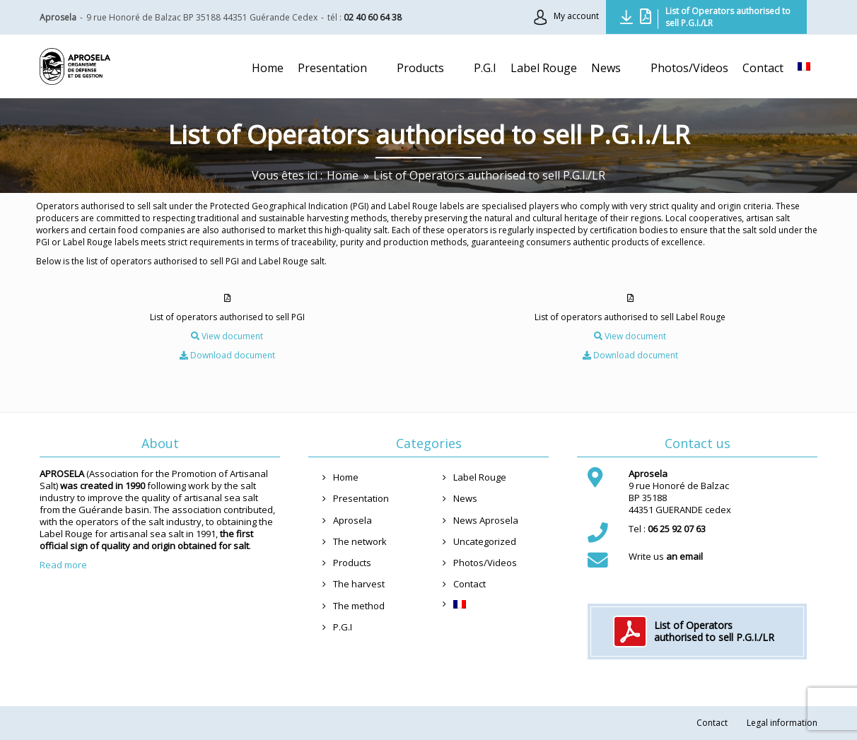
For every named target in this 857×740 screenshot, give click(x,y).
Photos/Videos (485, 562)
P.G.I (342, 627)
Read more (63, 564)
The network (360, 541)
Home (345, 477)
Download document (227, 355)
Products (352, 562)
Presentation (361, 498)
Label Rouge (479, 477)
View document (227, 336)
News (465, 498)
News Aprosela (485, 520)
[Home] (342, 175)
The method (359, 605)
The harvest (359, 583)
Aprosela (352, 520)
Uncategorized (484, 541)
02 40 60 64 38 (373, 17)
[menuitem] (804, 66)
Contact (469, 583)
